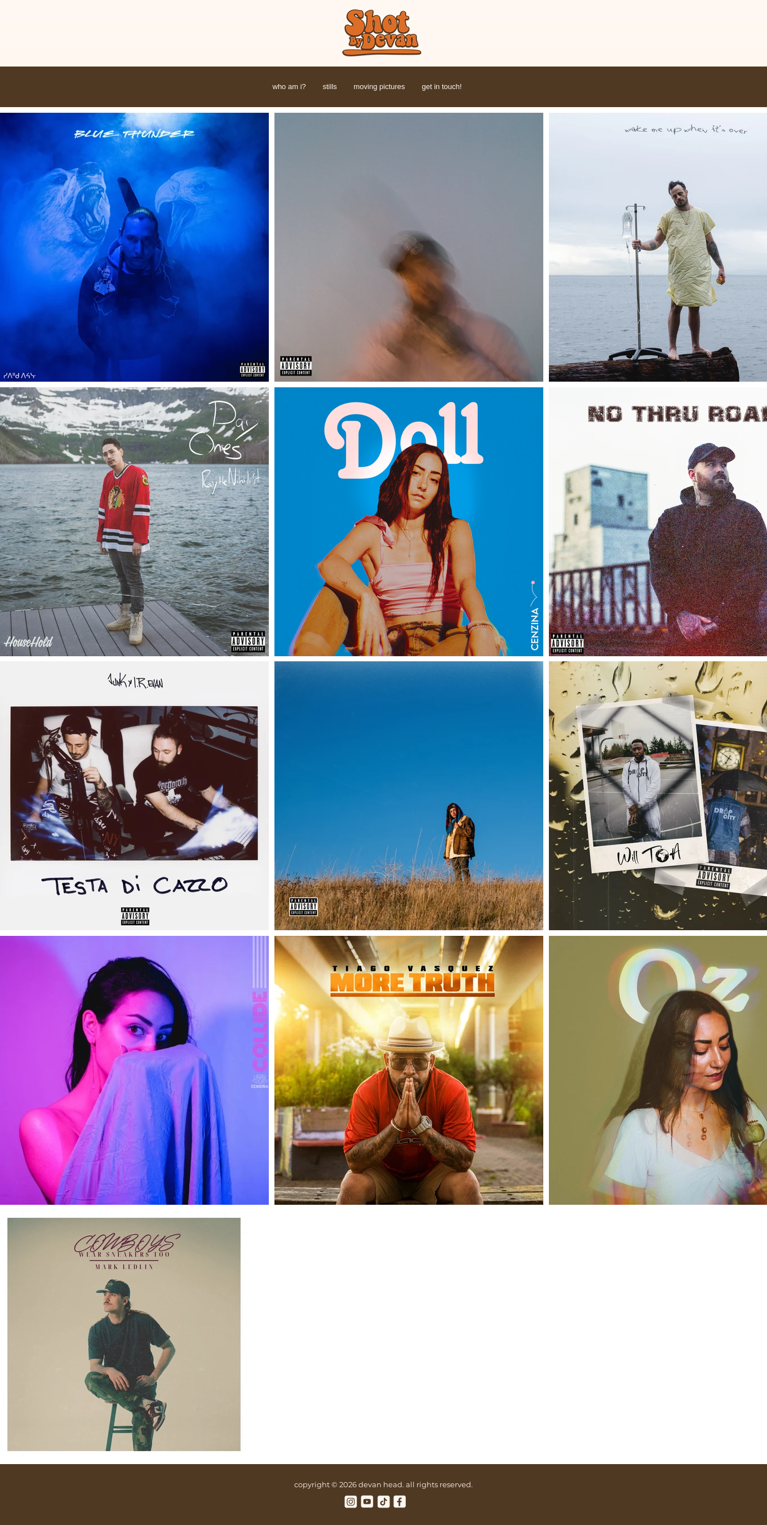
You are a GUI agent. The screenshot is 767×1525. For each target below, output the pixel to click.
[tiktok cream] (383, 1502)
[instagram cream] (351, 1502)
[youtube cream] (367, 1502)
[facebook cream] (400, 1502)
